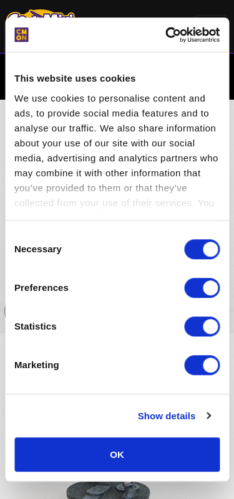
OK (117, 454)
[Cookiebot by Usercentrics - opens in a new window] (167, 35)
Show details (167, 416)
